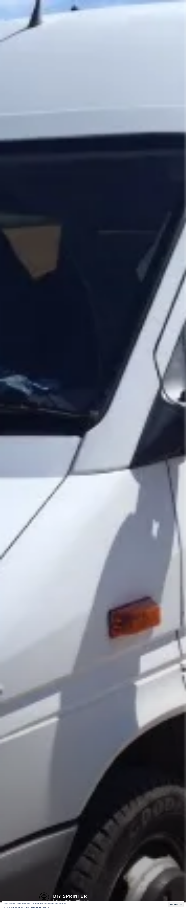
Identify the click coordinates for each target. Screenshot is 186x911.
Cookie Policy (46, 907)
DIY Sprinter (70, 890)
